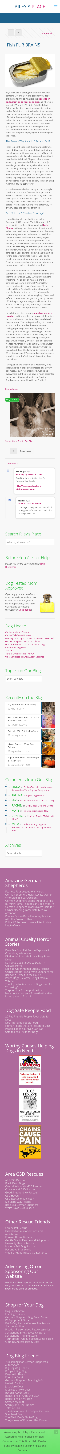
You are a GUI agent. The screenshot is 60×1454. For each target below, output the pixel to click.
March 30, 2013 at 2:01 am (29, 503)
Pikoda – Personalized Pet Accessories (27, 1329)
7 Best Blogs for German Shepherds (26, 1362)
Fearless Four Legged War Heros (24, 891)
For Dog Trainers (15, 1314)
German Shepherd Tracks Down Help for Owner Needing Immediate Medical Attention (29, 910)
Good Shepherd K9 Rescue (21, 1192)
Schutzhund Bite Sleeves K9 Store (25, 1332)
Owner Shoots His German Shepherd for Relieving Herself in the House (29, 973)
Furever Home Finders (18, 1237)
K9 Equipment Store (17, 1320)
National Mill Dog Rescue (20, 1246)
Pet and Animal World (18, 1249)
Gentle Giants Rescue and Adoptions (27, 1240)
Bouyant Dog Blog (16, 1371)
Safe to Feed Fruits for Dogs (21, 1032)
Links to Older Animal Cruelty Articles (27, 969)
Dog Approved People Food (21, 1022)
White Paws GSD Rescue (19, 1208)
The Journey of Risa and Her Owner (26, 1420)
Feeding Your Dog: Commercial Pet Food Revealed (29, 638)
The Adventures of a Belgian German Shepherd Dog (27, 1412)
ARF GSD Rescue (15, 1180)
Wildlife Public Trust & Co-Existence (26, 1252)
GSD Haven (12, 1195)
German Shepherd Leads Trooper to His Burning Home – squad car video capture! (30, 902)
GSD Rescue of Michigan (19, 1198)
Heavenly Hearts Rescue (19, 1243)
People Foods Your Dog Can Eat (24, 1029)
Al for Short (12, 1365)
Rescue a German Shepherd (21, 1205)
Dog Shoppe (25, 609)
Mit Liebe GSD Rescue (18, 1202)
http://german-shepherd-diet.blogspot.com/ (29, 487)
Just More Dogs (14, 1386)
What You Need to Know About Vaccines (24, 656)
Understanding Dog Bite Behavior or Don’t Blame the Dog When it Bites (31, 827)
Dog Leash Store (15, 1311)
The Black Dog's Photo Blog (21, 1417)
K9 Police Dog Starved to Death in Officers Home (25, 964)
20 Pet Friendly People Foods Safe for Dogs (27, 1018)
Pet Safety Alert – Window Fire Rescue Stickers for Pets (27, 1325)
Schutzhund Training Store (21, 1335)
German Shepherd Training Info (24, 1380)
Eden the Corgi (14, 1377)
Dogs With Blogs (15, 1374)
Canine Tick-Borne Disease (18, 635)
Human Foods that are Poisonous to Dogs (25, 644)
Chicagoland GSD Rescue (20, 1189)
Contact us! (25, 1285)
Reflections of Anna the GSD (22, 1395)
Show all (46, 33)
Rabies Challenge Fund (16, 647)
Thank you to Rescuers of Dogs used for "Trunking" (28, 985)
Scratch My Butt (14, 1402)
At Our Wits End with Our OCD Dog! (37, 800)
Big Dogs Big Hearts (17, 1368)
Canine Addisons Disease (17, 632)
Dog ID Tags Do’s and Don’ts (39, 805)
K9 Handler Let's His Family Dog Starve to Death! (29, 958)
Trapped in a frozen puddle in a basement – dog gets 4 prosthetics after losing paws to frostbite (28, 993)
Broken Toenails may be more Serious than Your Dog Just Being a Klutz (32, 789)
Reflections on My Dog (18, 1399)
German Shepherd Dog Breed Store (26, 1317)
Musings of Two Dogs (18, 1389)
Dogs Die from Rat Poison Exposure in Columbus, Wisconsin (27, 952)
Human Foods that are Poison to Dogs (28, 1026)
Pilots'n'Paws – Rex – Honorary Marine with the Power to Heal (28, 917)
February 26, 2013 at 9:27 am (29, 474)
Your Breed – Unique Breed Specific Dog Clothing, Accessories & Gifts (29, 1340)
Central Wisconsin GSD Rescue (23, 1186)
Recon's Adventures (17, 1392)
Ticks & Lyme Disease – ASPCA (19, 653)
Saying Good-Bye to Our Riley (19, 441)
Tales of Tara (12, 1408)
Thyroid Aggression (35, 795)
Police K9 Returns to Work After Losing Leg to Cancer (28, 923)
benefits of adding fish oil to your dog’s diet (28, 100)
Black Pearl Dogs (15, 1183)
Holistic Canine (14, 1383)
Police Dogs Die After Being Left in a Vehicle (26, 979)
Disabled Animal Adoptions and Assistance (24, 1232)
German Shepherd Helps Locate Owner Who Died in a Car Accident (28, 896)
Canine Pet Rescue (16, 1228)
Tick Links (10, 650)
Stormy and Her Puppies (19, 1405)
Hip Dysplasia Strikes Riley (35, 810)
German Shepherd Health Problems (22, 641)
